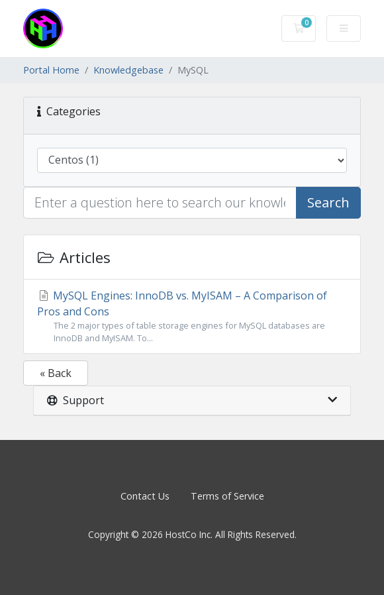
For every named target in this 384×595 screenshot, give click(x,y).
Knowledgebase (128, 70)
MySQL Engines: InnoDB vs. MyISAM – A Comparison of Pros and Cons (192, 316)
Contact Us (144, 496)
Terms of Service (227, 496)
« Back (56, 373)
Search (328, 202)
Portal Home (51, 70)
